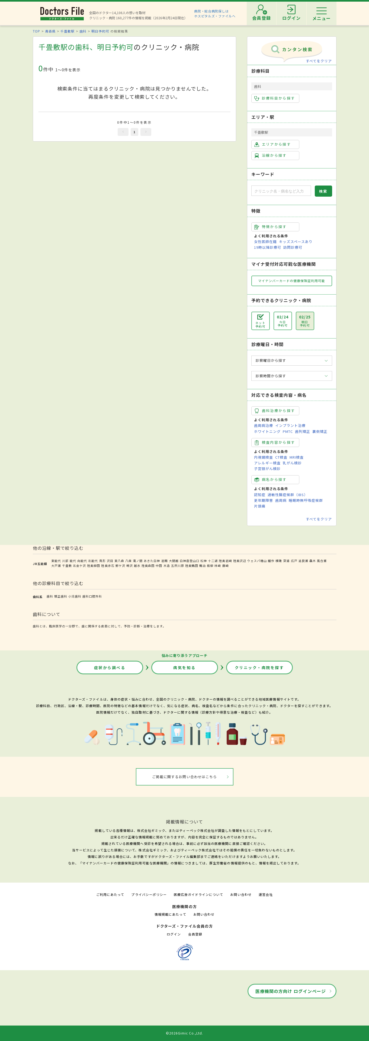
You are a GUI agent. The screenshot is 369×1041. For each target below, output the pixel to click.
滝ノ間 (138, 560)
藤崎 (225, 565)
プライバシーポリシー (148, 894)
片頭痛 (259, 506)
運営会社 (266, 894)
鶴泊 (202, 565)
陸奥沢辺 (239, 560)
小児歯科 (74, 596)
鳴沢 (129, 565)
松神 (203, 560)
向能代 (82, 560)
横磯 (278, 560)
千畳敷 (67, 565)
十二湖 (213, 560)
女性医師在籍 (265, 241)
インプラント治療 (290, 425)
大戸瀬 (56, 565)
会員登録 (195, 934)
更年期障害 (263, 500)
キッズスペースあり (296, 241)
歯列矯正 (302, 431)
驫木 (312, 560)
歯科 (82, 31)
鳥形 (102, 560)
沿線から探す (270, 155)
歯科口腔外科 (92, 596)
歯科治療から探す (274, 410)
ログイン (174, 934)
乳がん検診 (292, 462)
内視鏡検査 (263, 457)
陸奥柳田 (93, 565)
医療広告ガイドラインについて (198, 894)
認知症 (259, 494)
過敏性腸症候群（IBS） (288, 494)
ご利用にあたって (110, 894)
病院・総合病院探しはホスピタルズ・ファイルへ (215, 13)
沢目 (110, 560)
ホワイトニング (267, 431)
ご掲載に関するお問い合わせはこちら (184, 776)
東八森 (119, 560)
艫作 (271, 560)
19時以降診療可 (267, 247)
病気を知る (184, 667)
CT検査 (281, 457)
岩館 (164, 560)
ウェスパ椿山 (257, 560)
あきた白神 (152, 560)
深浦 (286, 560)
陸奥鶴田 (191, 565)
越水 (137, 565)
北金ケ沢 (79, 565)
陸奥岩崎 (225, 560)
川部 (65, 560)
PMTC (288, 431)
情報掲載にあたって (170, 914)
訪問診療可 (292, 247)
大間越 (174, 560)
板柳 (210, 565)
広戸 (294, 560)
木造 (166, 565)
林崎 (217, 565)
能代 (73, 560)
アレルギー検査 (267, 462)
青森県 (50, 31)
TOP (36, 31)
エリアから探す (272, 144)
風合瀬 (322, 560)
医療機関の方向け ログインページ (290, 991)
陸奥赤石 (107, 565)
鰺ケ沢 (120, 565)
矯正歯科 (60, 596)
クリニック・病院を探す (259, 667)
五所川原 (177, 565)
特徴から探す (270, 226)
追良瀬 (303, 560)
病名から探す (270, 479)
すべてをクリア (319, 60)
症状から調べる (110, 667)
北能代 (93, 560)
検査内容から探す (274, 442)
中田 (159, 565)
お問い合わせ (240, 894)
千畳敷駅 (67, 31)
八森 (128, 560)
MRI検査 (297, 457)
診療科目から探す (274, 98)
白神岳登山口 (189, 560)
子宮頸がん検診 (267, 468)
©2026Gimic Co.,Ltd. (184, 1033)
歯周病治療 (263, 425)
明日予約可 (100, 31)
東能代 (56, 560)
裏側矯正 (320, 431)
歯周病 (281, 500)
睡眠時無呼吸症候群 (306, 500)
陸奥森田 (148, 565)
